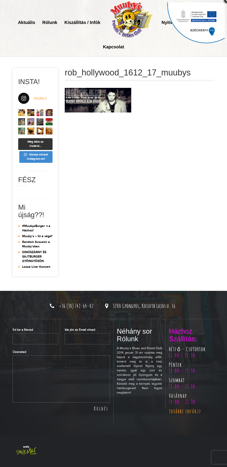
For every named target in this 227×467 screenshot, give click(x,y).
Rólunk (49, 22)
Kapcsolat (113, 46)
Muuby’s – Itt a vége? (37, 236)
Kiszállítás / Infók (82, 22)
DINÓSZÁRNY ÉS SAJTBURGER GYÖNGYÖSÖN (34, 256)
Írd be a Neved (23, 330)
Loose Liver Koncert (36, 267)
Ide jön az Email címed (80, 330)
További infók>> (185, 411)
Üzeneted (19, 352)
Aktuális (26, 22)
